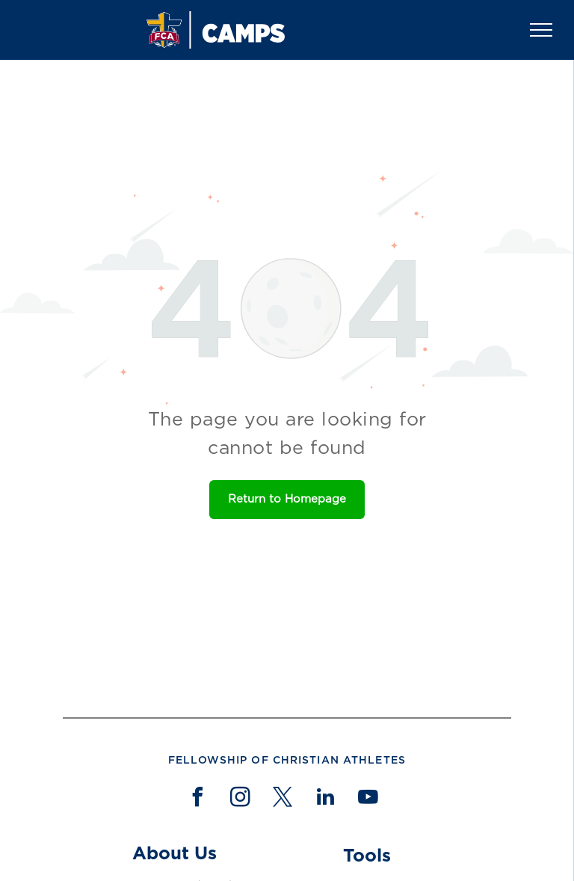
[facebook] (197, 799)
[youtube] (368, 799)
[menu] (541, 29)
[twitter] (282, 799)
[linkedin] (325, 799)
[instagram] (240, 799)
